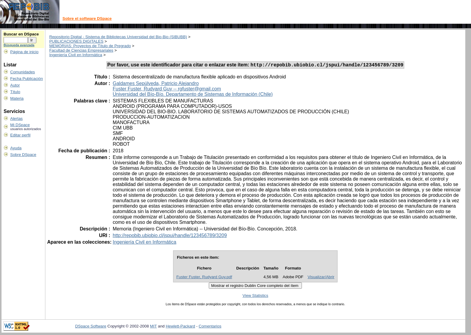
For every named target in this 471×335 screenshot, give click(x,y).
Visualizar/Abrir (321, 278)
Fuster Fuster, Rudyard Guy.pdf (204, 278)
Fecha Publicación (26, 78)
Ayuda (16, 148)
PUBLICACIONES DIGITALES (76, 41)
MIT (153, 327)
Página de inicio (24, 52)
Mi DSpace (20, 125)
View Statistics (255, 296)
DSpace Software (90, 327)
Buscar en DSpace (21, 34)
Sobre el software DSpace (87, 18)
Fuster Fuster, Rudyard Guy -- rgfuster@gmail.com (167, 89)
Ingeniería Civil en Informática (75, 55)
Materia (16, 98)
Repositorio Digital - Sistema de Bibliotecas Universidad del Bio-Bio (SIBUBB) (118, 37)
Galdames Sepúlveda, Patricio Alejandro (156, 84)
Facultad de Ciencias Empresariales (81, 50)
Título (15, 92)
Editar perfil (20, 135)
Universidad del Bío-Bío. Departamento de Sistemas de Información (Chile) (193, 95)
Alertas (16, 118)
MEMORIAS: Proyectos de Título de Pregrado (90, 46)
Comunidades (22, 72)
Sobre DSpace (23, 154)
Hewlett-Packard (180, 327)
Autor (15, 85)
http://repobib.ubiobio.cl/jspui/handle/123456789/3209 (170, 236)
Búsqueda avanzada (19, 45)
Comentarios (210, 327)
